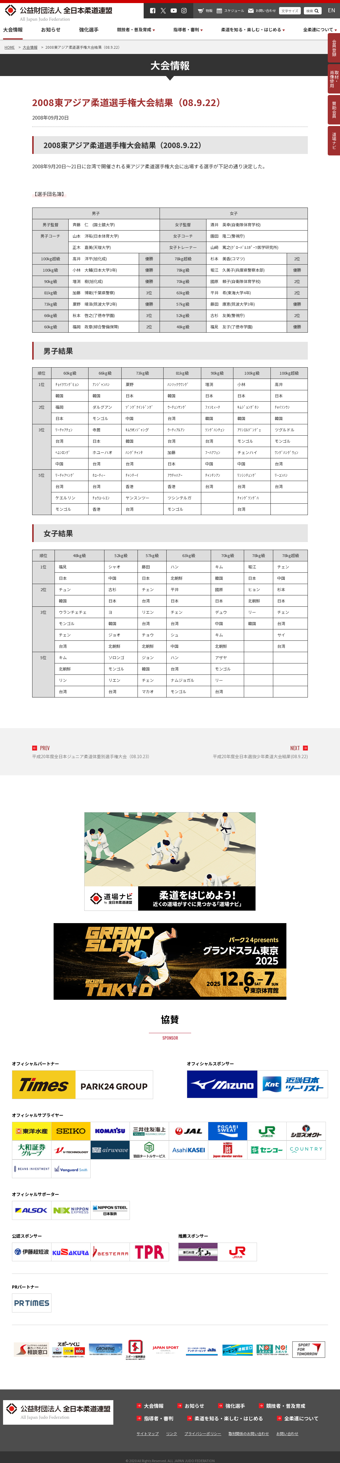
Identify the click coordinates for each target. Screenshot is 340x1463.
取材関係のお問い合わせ (249, 1433)
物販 (209, 10)
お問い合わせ (266, 10)
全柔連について (301, 1418)
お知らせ (51, 29)
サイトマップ (148, 1433)
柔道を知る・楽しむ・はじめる (229, 1418)
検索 (309, 10)
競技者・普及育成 (285, 1405)
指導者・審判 (158, 1418)
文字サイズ (289, 10)
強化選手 (89, 29)
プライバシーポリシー (202, 1433)
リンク (171, 1433)
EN (331, 10)
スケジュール (234, 10)
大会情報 (13, 29)
